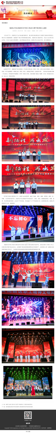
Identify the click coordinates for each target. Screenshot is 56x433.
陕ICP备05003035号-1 (36, 428)
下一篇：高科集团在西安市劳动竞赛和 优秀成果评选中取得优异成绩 (17, 406)
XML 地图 (28, 431)
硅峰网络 (49, 428)
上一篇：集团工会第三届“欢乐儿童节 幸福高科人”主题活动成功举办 (17, 404)
